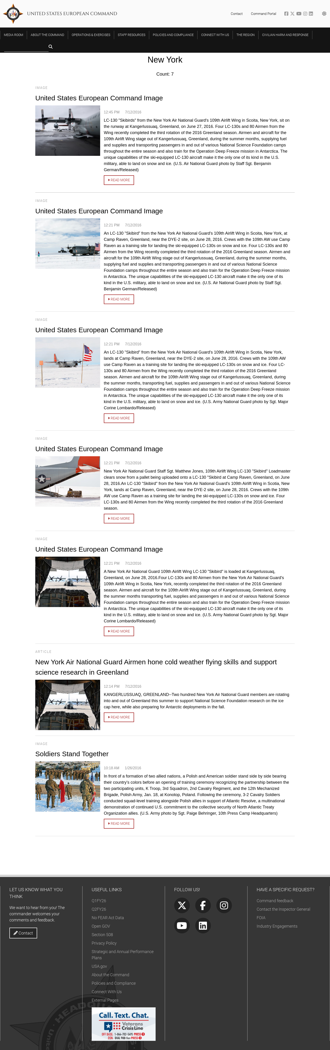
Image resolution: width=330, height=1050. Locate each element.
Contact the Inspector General (283, 909)
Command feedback (275, 900)
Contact (237, 14)
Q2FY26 (99, 909)
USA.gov (99, 966)
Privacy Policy (104, 943)
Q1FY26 (99, 900)
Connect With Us (107, 991)
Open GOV (101, 926)
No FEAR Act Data (108, 917)
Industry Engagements (277, 926)
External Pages (105, 1000)
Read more (119, 180)
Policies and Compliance (114, 983)
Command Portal (263, 14)
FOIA (261, 917)
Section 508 (102, 934)
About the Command (110, 974)
